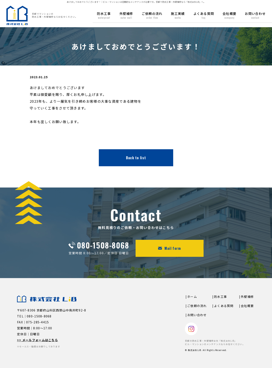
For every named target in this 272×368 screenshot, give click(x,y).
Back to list (136, 157)
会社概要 (229, 15)
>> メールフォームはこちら (37, 340)
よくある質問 (203, 15)
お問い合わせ (255, 15)
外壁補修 (126, 15)
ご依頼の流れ (152, 15)
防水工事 (104, 15)
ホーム (192, 296)
